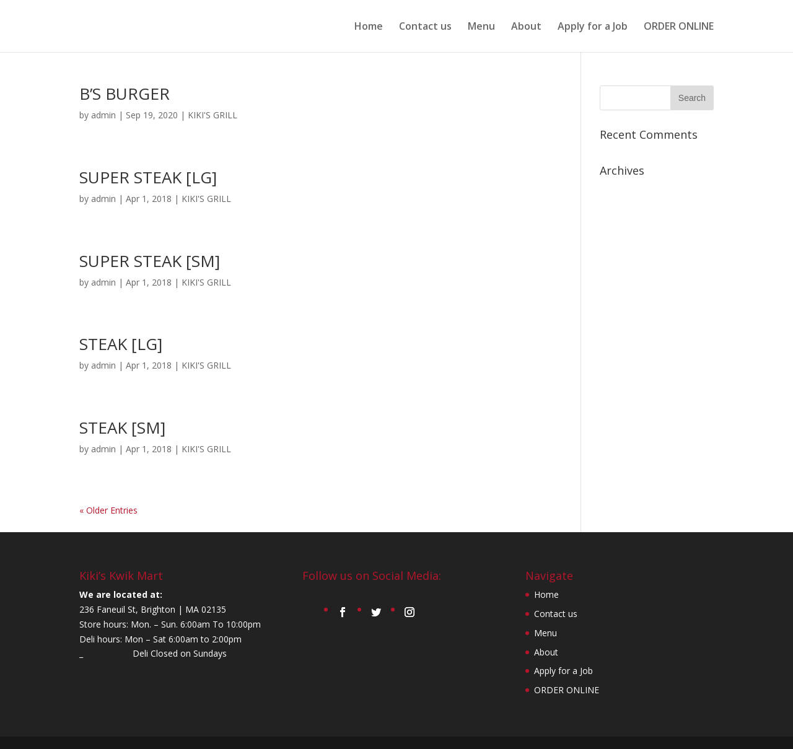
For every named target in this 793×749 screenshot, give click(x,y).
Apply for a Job (593, 27)
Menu (481, 27)
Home (368, 27)
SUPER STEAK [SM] (149, 261)
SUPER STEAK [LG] (148, 177)
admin (103, 115)
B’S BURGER (124, 93)
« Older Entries (108, 510)
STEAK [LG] (120, 344)
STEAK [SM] (122, 427)
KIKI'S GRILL (212, 115)
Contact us (425, 27)
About (526, 27)
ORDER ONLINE (679, 27)
